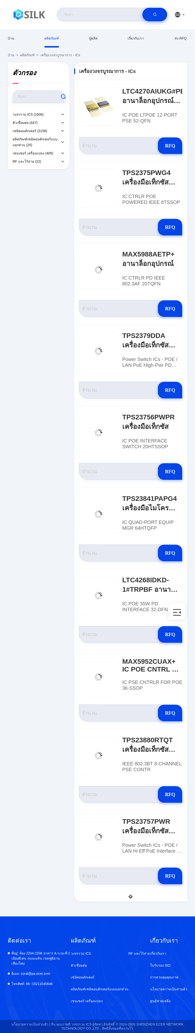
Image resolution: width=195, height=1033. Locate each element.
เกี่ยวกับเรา (136, 38)
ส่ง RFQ (181, 38)
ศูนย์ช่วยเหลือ (160, 1001)
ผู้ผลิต (93, 38)
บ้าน (11, 38)
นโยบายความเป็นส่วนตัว (168, 989)
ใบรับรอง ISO (160, 965)
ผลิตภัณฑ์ (51, 38)
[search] (154, 14)
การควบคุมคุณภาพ (164, 977)
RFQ (165, 145)
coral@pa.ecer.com (30, 974)
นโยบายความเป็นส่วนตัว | (30, 1024)
